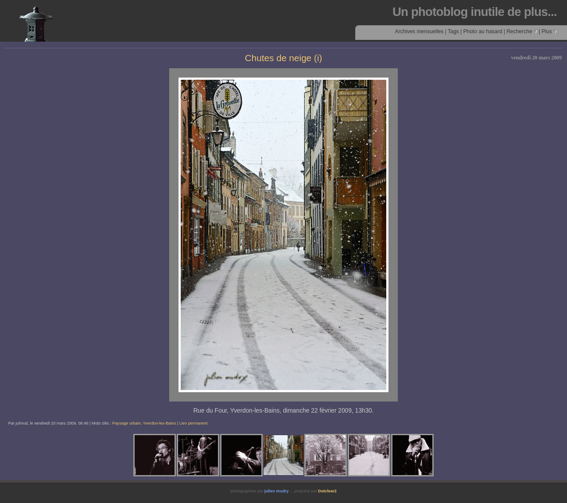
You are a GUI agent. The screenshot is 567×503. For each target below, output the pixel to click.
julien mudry (276, 491)
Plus (549, 31)
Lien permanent (193, 423)
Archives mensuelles (419, 31)
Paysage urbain (127, 423)
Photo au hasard (482, 31)
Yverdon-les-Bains (159, 423)
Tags (453, 31)
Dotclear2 (327, 491)
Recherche (521, 31)
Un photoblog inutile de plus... (474, 12)
